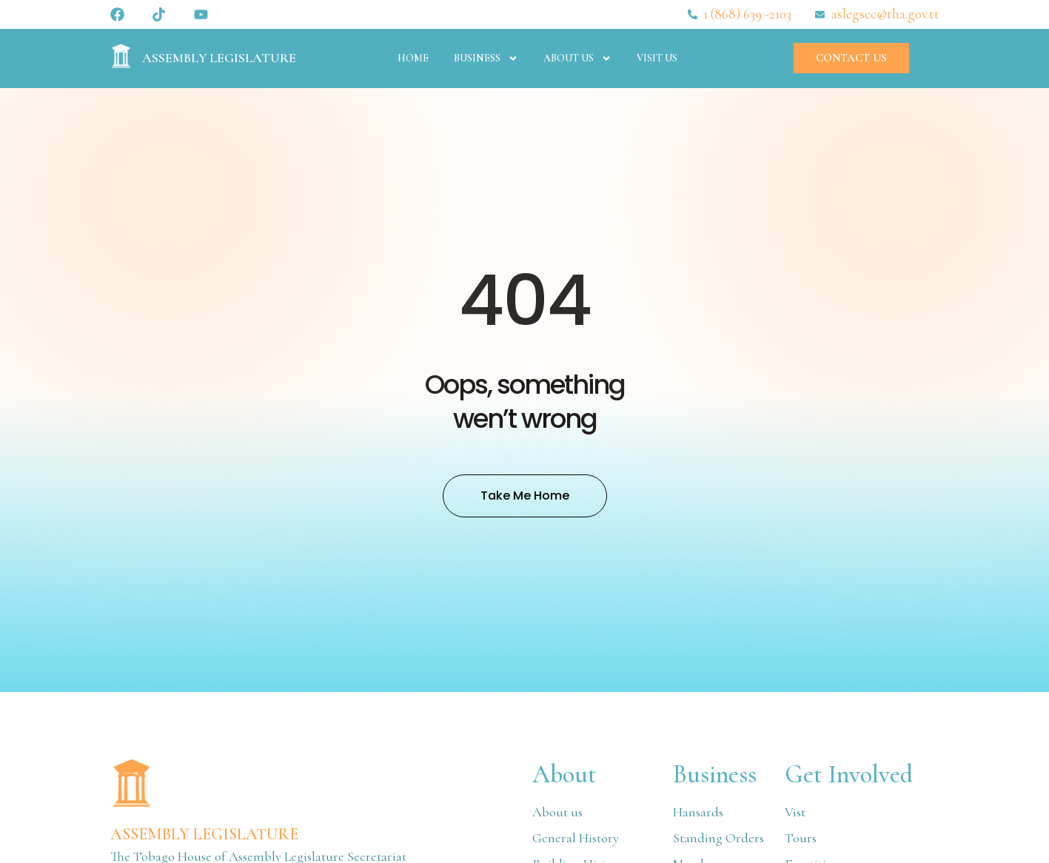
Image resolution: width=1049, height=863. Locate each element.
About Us (577, 58)
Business (486, 58)
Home (413, 58)
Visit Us (657, 58)
